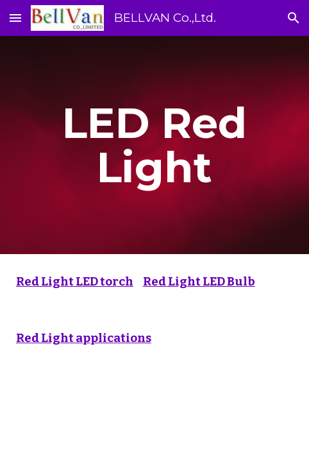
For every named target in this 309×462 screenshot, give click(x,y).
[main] (154, 145)
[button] (15, 17)
